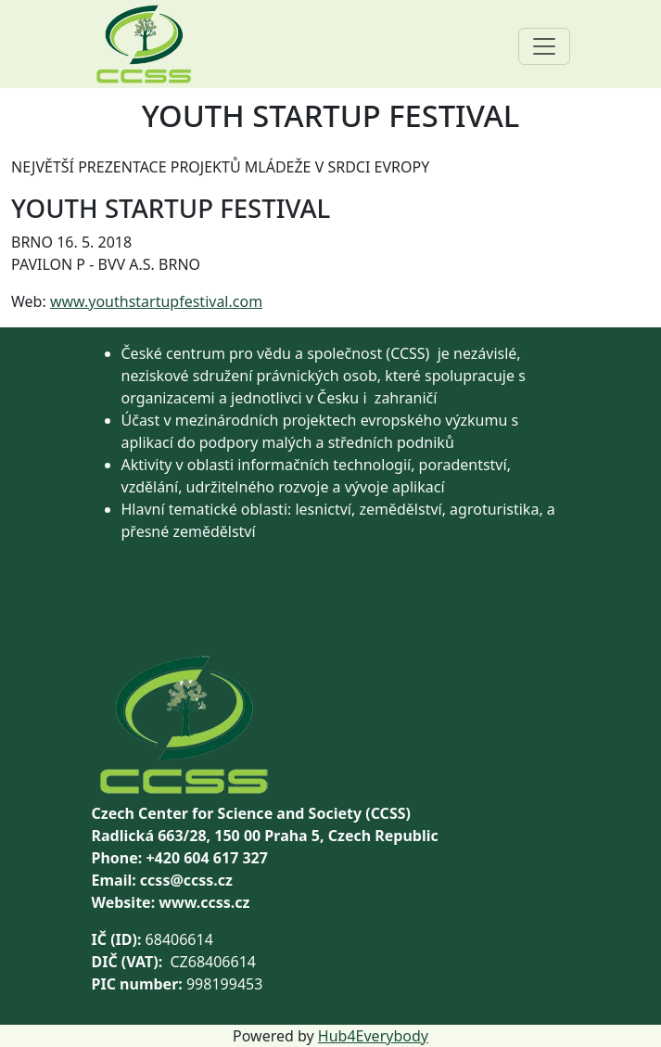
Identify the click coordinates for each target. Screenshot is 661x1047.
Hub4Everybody (373, 1036)
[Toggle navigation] (544, 46)
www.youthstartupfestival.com (156, 301)
